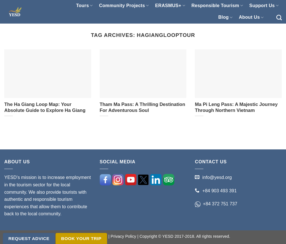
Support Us (264, 5)
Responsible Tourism (217, 5)
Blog (225, 17)
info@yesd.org (217, 177)
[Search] (279, 17)
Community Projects (124, 5)
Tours (84, 5)
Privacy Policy (123, 236)
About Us (251, 17)
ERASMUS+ (170, 5)
